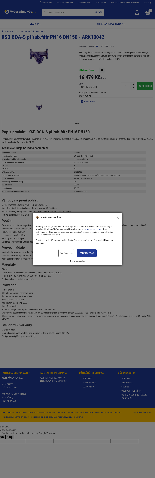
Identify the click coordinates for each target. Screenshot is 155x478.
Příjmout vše (87, 253)
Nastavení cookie (77, 261)
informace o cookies (93, 229)
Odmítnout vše (66, 253)
